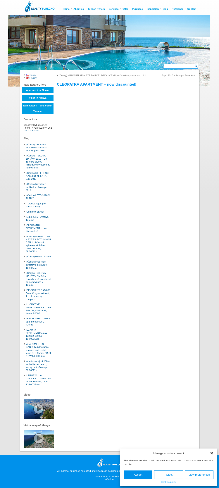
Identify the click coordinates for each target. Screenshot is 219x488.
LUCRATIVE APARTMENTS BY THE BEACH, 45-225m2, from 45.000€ (38, 309)
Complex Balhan (35, 211)
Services (114, 9)
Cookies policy (168, 482)
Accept (138, 474)
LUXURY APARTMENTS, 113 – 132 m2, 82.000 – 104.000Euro (37, 334)
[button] (211, 453)
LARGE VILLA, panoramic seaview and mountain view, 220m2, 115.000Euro (38, 380)
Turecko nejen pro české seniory (36, 205)
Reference (177, 9)
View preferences (199, 474)
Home (66, 9)
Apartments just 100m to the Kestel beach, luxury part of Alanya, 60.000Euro (38, 366)
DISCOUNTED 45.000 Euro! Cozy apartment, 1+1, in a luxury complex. (38, 295)
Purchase (137, 9)
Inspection (153, 9)
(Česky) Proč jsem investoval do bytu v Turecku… (36, 264)
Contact (191, 9)
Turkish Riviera (96, 9)
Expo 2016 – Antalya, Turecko (178, 75)
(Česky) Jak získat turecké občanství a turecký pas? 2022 (36, 147)
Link (106, 476)
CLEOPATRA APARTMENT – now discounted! (36, 228)
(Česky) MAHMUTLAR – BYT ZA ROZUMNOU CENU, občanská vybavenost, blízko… (104, 75)
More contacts (31, 130)
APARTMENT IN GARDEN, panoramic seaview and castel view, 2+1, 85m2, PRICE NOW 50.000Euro (39, 350)
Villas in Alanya (37, 97)
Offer (125, 9)
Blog (165, 9)
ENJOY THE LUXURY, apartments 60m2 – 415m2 (38, 321)
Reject (169, 474)
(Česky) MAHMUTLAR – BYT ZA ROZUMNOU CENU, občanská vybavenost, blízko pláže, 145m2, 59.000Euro (38, 244)
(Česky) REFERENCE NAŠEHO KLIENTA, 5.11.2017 (38, 176)
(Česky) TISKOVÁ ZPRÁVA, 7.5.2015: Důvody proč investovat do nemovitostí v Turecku (38, 279)
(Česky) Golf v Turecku (38, 256)
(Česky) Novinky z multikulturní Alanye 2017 (36, 187)
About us (78, 9)
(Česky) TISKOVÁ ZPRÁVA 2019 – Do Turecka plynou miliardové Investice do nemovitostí (38, 161)
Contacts (97, 476)
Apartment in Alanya (37, 90)
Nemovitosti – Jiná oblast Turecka (37, 108)
